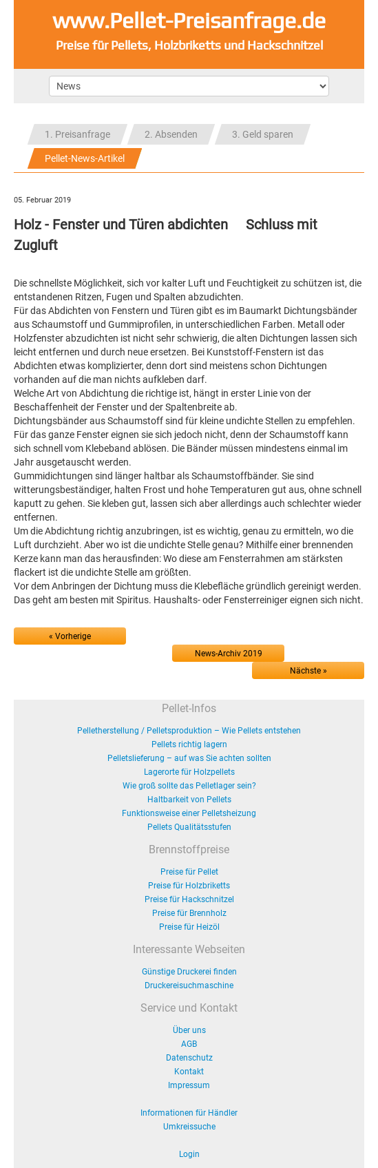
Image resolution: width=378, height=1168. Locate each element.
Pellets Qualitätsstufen (189, 827)
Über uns (189, 1030)
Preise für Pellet (189, 872)
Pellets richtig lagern (189, 744)
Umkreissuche (189, 1127)
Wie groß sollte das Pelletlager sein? (189, 786)
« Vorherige (70, 636)
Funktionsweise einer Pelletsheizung (189, 813)
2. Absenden (171, 134)
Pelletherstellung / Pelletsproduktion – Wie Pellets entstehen (189, 731)
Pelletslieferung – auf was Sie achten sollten (189, 758)
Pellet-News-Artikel (85, 158)
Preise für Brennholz (189, 913)
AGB (189, 1044)
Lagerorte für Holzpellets (189, 772)
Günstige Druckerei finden (189, 972)
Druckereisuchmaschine (189, 985)
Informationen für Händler (189, 1113)
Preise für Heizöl (189, 927)
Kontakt (189, 1071)
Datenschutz (189, 1058)
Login (189, 1154)
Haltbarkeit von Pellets (189, 799)
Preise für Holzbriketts (189, 885)
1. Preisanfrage (77, 134)
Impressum (189, 1085)
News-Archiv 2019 (228, 653)
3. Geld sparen (262, 134)
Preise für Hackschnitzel (189, 899)
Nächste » (308, 671)
